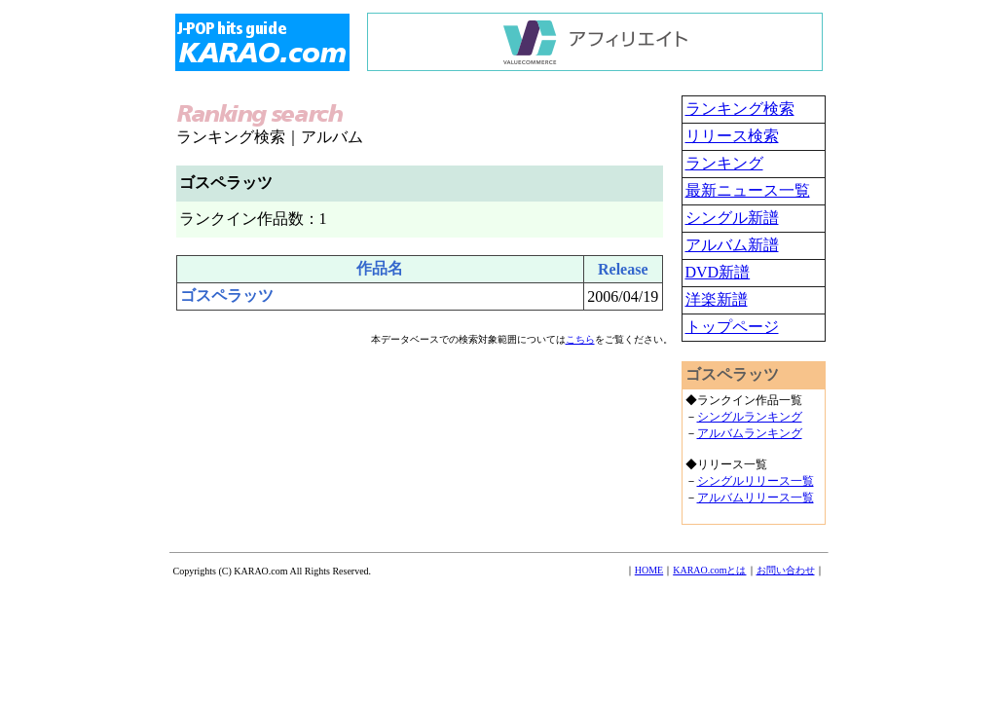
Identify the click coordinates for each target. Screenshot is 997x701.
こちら (580, 339)
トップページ (732, 326)
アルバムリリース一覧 (755, 497)
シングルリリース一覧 (755, 481)
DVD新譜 (718, 272)
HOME (649, 570)
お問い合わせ (786, 570)
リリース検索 (732, 136)
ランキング (724, 163)
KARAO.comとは (709, 570)
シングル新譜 (732, 217)
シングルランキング (749, 417)
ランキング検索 (739, 108)
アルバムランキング (749, 433)
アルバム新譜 (732, 245)
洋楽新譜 (716, 299)
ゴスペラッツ (227, 295)
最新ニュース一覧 (747, 190)
